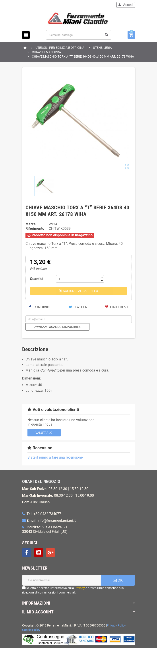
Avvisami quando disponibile (57, 327)
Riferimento (34, 228)
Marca (30, 224)
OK (118, 580)
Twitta (78, 307)
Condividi (39, 307)
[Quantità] (78, 279)
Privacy (80, 588)
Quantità (36, 279)
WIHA (53, 224)
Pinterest (116, 307)
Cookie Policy (31, 630)
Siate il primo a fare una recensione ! (55, 457)
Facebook (26, 552)
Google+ (50, 552)
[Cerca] (78, 35)
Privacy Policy (116, 625)
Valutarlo (43, 432)
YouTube (38, 552)
